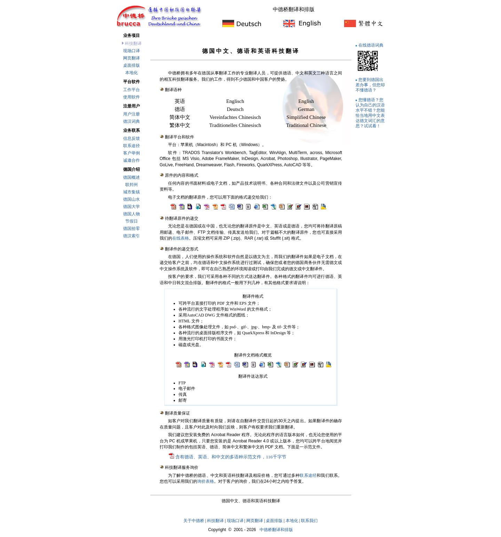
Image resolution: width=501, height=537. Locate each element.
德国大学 (131, 206)
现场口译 (131, 50)
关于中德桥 (193, 520)
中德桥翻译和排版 (276, 529)
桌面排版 (131, 65)
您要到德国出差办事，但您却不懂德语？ (370, 84)
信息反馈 (131, 138)
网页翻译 (131, 58)
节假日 (131, 221)
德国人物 (131, 213)
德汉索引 (131, 235)
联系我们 (309, 520)
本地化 (131, 72)
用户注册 (131, 114)
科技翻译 (215, 520)
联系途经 (308, 475)
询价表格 (205, 481)
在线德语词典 (370, 45)
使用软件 (131, 97)
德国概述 (131, 177)
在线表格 (180, 238)
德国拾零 (131, 228)
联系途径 (131, 145)
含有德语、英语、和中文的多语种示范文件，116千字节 (230, 456)
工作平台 (131, 89)
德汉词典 (131, 121)
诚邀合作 (131, 160)
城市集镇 (131, 192)
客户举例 (131, 153)
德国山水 (131, 199)
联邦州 (131, 184)
